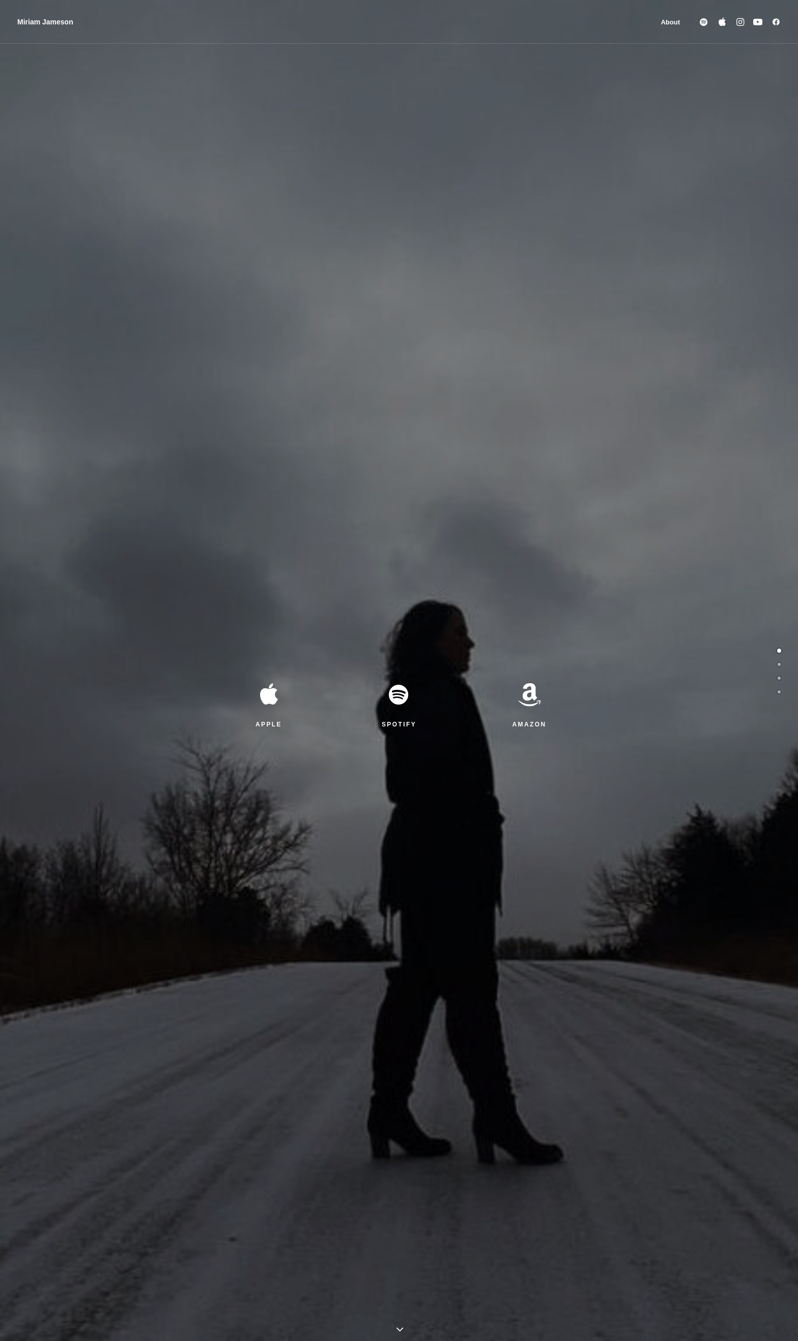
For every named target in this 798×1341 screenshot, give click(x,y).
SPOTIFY (399, 237)
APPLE (268, 237)
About (670, 22)
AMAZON (529, 237)
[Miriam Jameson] (45, 21)
